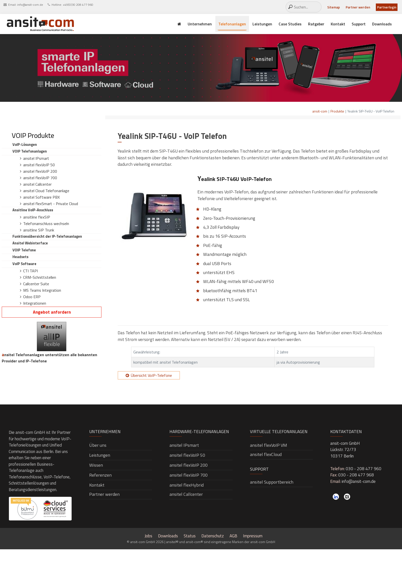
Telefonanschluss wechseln (46, 223)
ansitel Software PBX (41, 197)
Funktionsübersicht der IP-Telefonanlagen (47, 236)
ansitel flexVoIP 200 (40, 171)
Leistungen (262, 24)
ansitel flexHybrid (186, 485)
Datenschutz (212, 536)
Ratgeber (316, 24)
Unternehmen (200, 24)
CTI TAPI (30, 271)
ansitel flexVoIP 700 (40, 178)
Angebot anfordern (52, 312)
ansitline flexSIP (36, 217)
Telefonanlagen (232, 24)
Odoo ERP (32, 297)
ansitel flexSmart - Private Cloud (50, 204)
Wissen (96, 465)
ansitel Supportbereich (271, 482)
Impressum (252, 536)
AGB (233, 536)
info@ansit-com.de (30, 4)
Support (359, 24)
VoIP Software (24, 264)
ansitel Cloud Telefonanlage (46, 191)
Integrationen (34, 303)
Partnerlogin (386, 7)
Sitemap (333, 7)
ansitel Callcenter (37, 184)
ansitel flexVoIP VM (268, 445)
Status (190, 536)
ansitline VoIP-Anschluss (32, 210)
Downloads (382, 24)
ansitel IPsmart (36, 158)
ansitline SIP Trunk (38, 230)
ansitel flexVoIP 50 (39, 165)
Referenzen (100, 475)
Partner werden (358, 7)
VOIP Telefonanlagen (29, 151)
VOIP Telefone (24, 250)
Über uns (97, 445)
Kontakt (338, 24)
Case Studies (290, 24)
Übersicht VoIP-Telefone (151, 375)
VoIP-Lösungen (24, 144)
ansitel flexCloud (266, 454)
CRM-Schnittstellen (39, 277)
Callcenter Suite (36, 284)
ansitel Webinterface (30, 243)
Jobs (148, 536)
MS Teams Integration (42, 290)
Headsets (20, 257)
